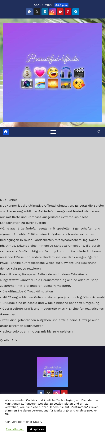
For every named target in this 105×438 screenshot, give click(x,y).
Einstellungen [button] (15, 429)
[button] (99, 132)
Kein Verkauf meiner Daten (23, 422)
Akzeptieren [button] (36, 429)
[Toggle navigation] (53, 132)
